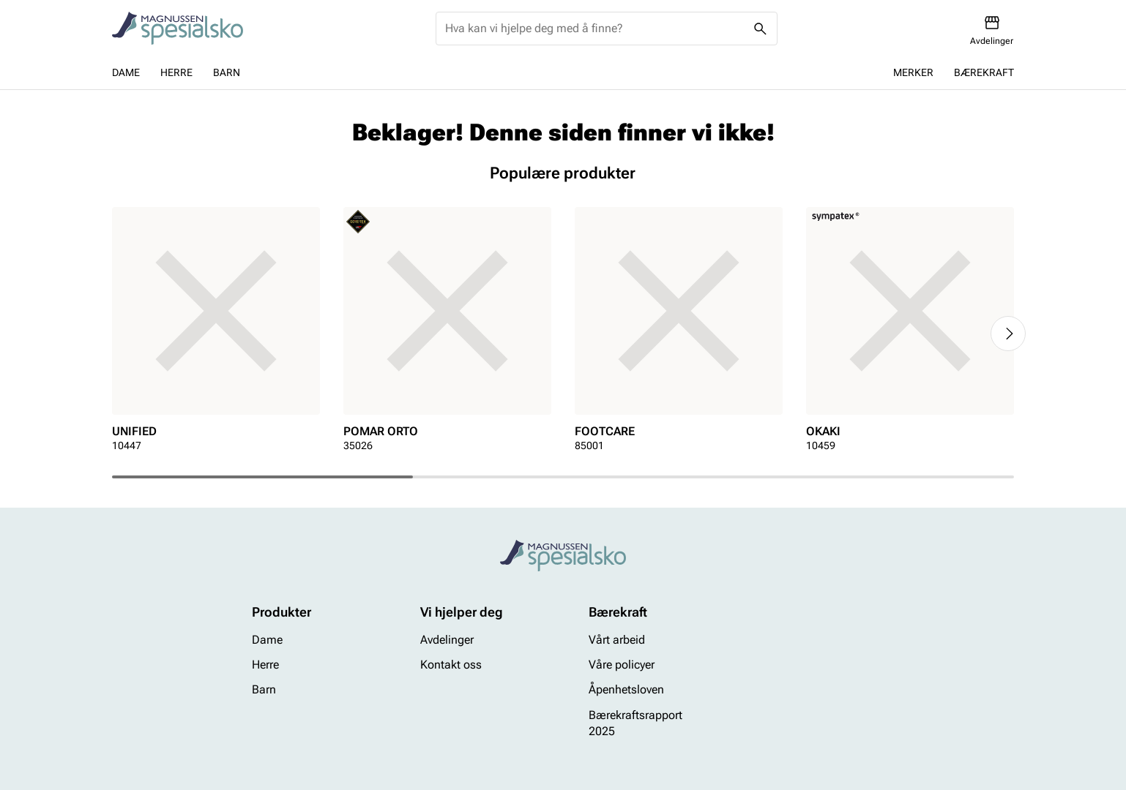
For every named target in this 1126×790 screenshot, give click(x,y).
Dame (126, 72)
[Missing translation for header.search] (761, 28)
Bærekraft (984, 72)
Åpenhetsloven (626, 690)
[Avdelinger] (991, 30)
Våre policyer (622, 665)
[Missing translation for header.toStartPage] (177, 28)
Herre (176, 72)
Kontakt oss (451, 665)
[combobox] (595, 28)
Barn (226, 72)
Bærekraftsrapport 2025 (635, 723)
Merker (913, 72)
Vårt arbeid (617, 640)
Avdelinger (447, 640)
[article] (216, 334)
